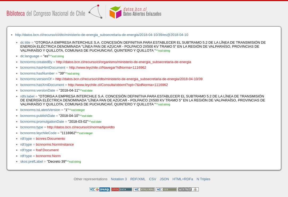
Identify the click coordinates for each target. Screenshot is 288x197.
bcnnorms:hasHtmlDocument (42, 67)
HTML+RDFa (182, 179)
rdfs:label (27, 96)
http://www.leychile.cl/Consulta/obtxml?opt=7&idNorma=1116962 (118, 85)
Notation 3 (119, 179)
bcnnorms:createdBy (36, 62)
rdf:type (26, 139)
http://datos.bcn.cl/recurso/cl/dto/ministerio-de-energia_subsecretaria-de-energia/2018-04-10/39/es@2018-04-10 (101, 35)
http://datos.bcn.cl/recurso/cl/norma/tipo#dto (81, 127)
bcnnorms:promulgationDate (42, 122)
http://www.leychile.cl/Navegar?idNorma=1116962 (107, 67)
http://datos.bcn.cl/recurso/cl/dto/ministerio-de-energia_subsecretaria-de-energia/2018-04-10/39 (129, 79)
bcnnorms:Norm (48, 156)
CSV (152, 179)
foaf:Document (47, 150)
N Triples (203, 179)
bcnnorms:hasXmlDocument (42, 85)
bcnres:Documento (50, 139)
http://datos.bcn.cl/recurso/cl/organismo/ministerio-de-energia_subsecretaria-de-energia (123, 62)
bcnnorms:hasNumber (37, 73)
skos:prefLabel (31, 161)
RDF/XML (138, 179)
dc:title (25, 42)
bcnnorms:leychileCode (38, 133)
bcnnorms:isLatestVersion (40, 110)
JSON (164, 179)
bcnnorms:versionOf (35, 79)
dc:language (29, 56)
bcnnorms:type (31, 127)
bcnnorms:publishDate (37, 116)
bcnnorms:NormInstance (55, 144)
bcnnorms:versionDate (37, 90)
